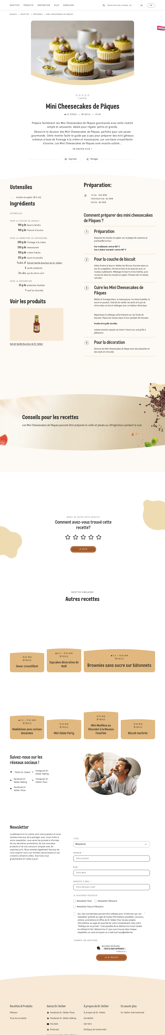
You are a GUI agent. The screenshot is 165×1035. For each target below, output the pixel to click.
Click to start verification (114, 949)
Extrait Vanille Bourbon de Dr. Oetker (44, 263)
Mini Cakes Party (64, 707)
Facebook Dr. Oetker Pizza (62, 1013)
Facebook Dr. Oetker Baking (63, 1018)
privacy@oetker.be (124, 933)
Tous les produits (18, 1018)
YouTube (54, 1024)
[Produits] (31, 5)
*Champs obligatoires (85, 940)
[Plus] (58, 5)
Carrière (88, 1024)
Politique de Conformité (95, 1030)
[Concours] (70, 5)
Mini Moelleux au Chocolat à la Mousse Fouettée (101, 707)
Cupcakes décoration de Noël (64, 640)
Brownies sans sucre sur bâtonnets (119, 640)
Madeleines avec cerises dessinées (27, 707)
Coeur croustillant (27, 640)
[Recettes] (17, 5)
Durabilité (88, 1018)
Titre (76, 839)
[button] (82, 90)
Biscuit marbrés (138, 707)
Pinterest (54, 1030)
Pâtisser (14, 1013)
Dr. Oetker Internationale (132, 1013)
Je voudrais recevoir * (86, 896)
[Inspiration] (45, 5)
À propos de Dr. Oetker (95, 1013)
